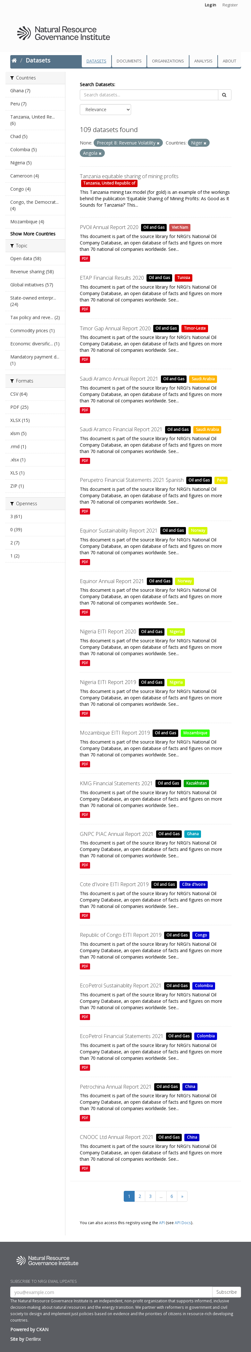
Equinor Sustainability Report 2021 (119, 530)
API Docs (183, 1222)
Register (230, 5)
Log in (210, 5)
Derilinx (33, 1339)
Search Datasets (97, 84)
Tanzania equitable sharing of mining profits (129, 176)
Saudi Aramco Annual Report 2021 (119, 378)
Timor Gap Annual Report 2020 (115, 328)
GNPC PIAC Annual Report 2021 (117, 833)
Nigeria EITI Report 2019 (108, 682)
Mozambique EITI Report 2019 (115, 732)
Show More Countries (32, 234)
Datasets (96, 61)
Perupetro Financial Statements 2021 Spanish (132, 479)
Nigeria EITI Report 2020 (108, 631)
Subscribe (226, 1292)
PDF (85, 258)
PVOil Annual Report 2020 (109, 227)
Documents (129, 61)
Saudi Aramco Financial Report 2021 (121, 429)
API (162, 1222)
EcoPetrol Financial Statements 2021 (121, 1036)
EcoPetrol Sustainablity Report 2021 (121, 985)
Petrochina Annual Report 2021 (116, 1086)
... (161, 1196)
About (229, 61)
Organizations (168, 61)
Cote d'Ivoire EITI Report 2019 (114, 884)
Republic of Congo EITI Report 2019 (121, 934)
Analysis (203, 61)
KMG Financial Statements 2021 (116, 783)
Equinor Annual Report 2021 (112, 581)
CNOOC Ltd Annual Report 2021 (117, 1137)
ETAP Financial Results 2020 (112, 277)
